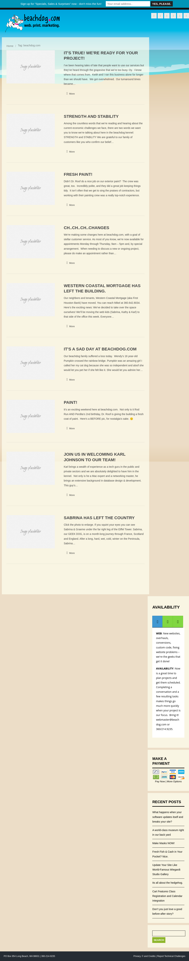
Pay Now (160, 781)
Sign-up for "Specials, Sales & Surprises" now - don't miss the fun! (61, 3)
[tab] (157, 621)
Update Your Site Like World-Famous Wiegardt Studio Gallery (166, 870)
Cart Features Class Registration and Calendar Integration (167, 896)
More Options (174, 781)
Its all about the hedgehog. (167, 882)
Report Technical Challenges (171, 956)
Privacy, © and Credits (144, 956)
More (72, 93)
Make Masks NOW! (163, 843)
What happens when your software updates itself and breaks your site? (167, 817)
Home (9, 45)
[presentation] (157, 622)
